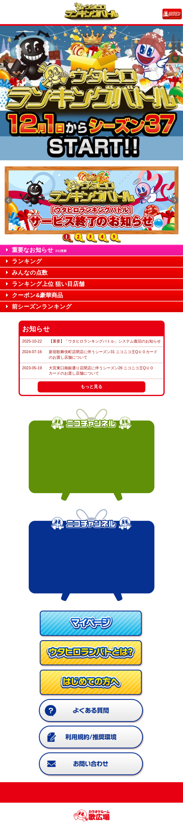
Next (174, 200)
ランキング (24, 261)
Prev (8, 200)
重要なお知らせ (36, 250)
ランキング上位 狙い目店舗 (45, 284)
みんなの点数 (27, 272)
